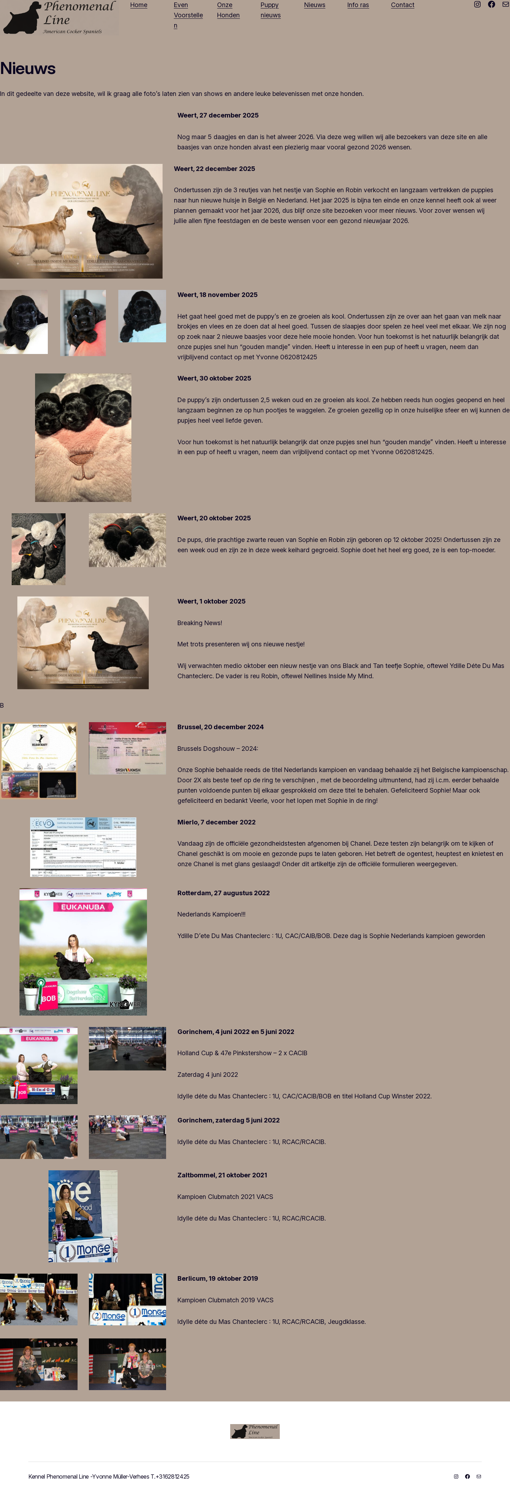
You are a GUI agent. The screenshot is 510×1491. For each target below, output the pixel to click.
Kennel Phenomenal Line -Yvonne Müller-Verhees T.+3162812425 (108, 1476)
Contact (402, 4)
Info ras (358, 4)
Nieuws (314, 4)
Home (138, 4)
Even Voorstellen (188, 15)
